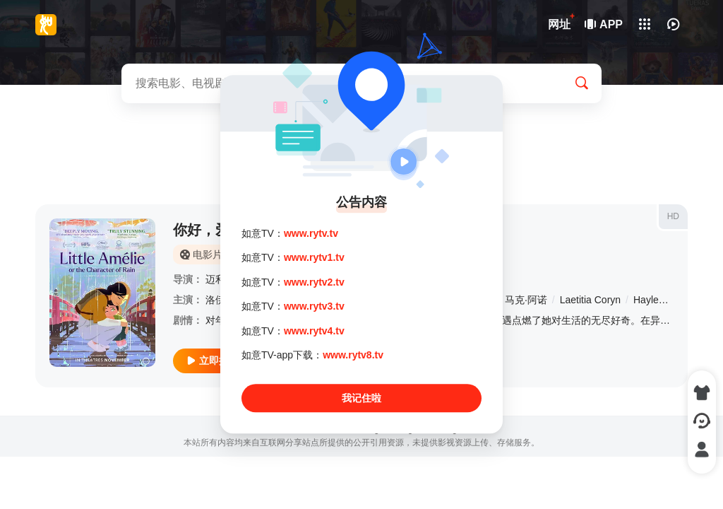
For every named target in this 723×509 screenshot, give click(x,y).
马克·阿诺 (526, 299)
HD (673, 216)
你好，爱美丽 (215, 230)
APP (604, 24)
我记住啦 (361, 398)
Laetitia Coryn (590, 299)
